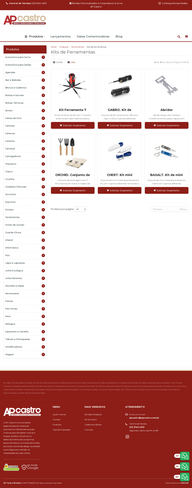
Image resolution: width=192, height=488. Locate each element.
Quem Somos (59, 414)
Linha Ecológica (25, 270)
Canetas (25, 141)
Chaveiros (25, 164)
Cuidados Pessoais (25, 187)
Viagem (25, 354)
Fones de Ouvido (25, 225)
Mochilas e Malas (25, 286)
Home (54, 47)
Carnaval (25, 148)
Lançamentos (60, 36)
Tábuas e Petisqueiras (25, 339)
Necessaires (25, 293)
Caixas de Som (25, 118)
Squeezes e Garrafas (25, 331)
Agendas (25, 72)
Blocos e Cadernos (25, 87)
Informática (25, 248)
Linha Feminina (25, 278)
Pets (25, 316)
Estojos (25, 209)
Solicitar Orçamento (73, 125)
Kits (25, 255)
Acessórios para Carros (25, 57)
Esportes (25, 202)
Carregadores (25, 156)
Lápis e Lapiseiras (25, 263)
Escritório (25, 194)
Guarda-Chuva (25, 232)
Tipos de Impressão (61, 430)
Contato (56, 419)
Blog (118, 36)
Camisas (25, 126)
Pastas (25, 301)
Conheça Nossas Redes (173, 3)
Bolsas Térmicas (25, 103)
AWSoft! (185, 483)
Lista (71, 62)
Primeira (157, 209)
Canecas (25, 133)
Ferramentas (25, 217)
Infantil (25, 240)
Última (182, 209)
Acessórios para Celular (25, 65)
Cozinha (25, 179)
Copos (25, 171)
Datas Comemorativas (93, 36)
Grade (58, 62)
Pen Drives (25, 308)
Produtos (36, 36)
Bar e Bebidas (25, 80)
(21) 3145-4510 (26, 3)
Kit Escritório (91, 419)
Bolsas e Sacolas (25, 95)
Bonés (25, 110)
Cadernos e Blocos (93, 424)
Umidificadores (25, 347)
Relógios (25, 324)
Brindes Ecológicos (93, 414)
